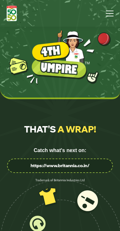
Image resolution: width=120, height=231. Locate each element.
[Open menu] (110, 13)
